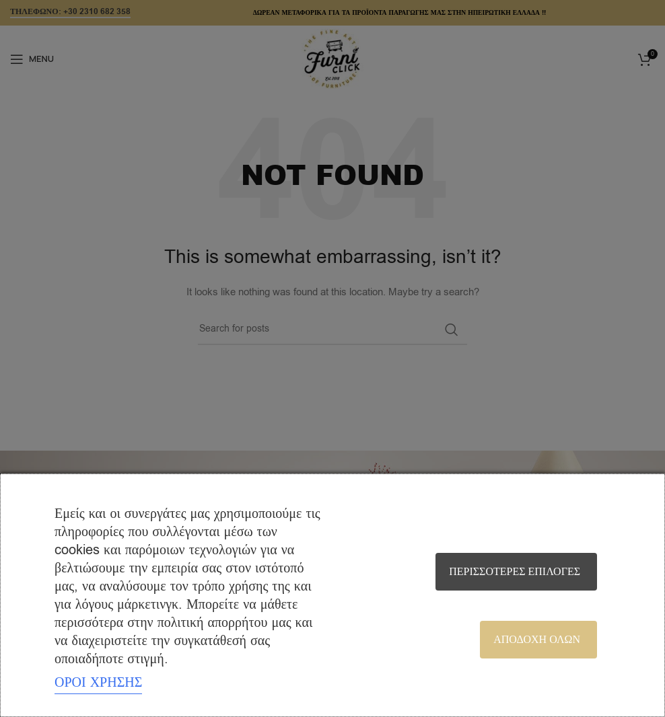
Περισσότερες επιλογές (514, 571)
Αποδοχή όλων (536, 639)
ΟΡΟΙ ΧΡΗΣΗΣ (98, 682)
